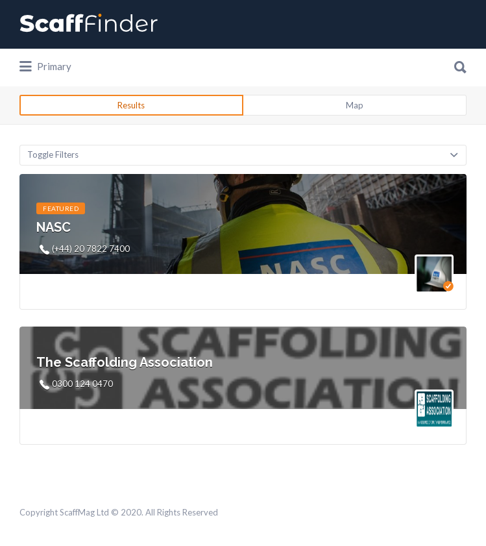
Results (131, 105)
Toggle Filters (53, 154)
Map (354, 105)
